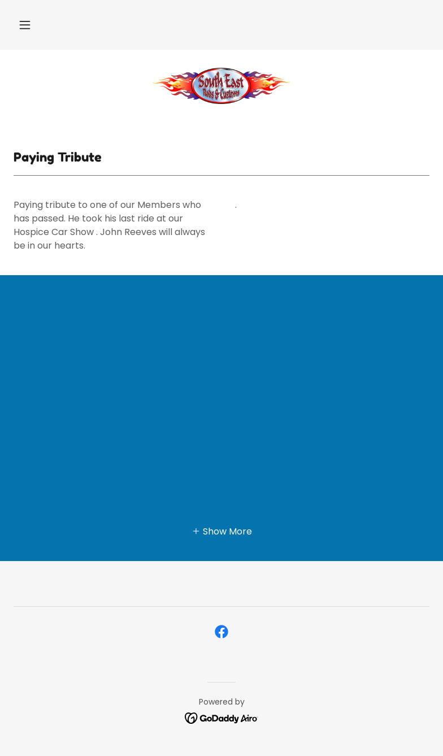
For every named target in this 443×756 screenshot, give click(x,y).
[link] (221, 85)
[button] (25, 25)
